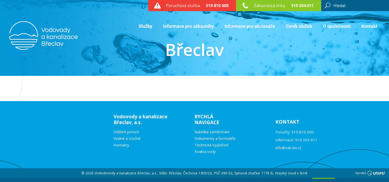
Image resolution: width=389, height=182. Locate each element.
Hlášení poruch (126, 131)
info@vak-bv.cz (288, 147)
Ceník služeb (299, 26)
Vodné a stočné (127, 138)
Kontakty (121, 144)
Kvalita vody (205, 151)
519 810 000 (217, 5)
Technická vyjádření (211, 144)
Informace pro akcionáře (250, 26)
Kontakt (369, 26)
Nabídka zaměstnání (211, 131)
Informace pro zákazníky (188, 26)
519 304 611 (302, 5)
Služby (145, 26)
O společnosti (337, 26)
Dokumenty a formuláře (214, 138)
